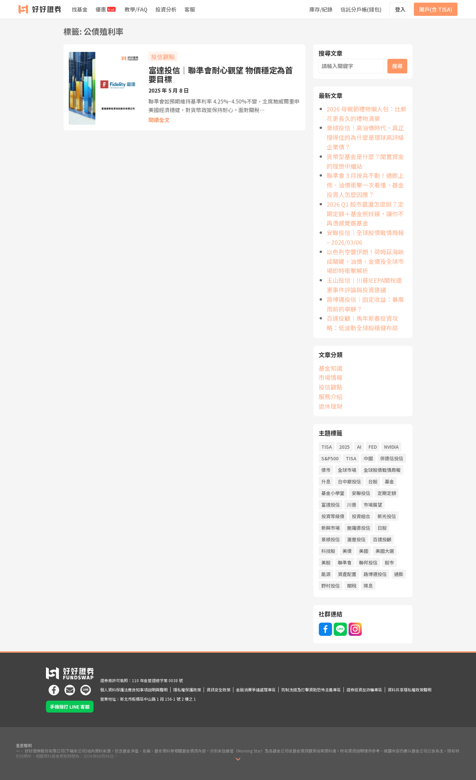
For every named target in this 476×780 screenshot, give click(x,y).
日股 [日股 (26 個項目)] (382, 527)
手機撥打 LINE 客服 (70, 706)
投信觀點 (163, 56)
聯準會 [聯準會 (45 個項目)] (345, 562)
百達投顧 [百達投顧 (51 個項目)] (382, 539)
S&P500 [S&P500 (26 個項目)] (329, 458)
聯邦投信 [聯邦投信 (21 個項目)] (368, 562)
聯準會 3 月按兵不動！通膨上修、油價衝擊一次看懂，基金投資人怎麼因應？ (365, 185)
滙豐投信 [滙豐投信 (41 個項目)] (356, 539)
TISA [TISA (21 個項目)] (351, 458)
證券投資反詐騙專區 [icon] (364, 689)
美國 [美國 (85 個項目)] (363, 551)
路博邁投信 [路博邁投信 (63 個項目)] (375, 574)
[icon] (54, 687)
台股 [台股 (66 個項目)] (372, 481)
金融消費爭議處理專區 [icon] (256, 689)
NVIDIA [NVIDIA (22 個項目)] (391, 446)
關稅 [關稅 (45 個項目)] (351, 585)
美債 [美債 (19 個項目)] (347, 551)
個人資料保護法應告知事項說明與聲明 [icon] (134, 689)
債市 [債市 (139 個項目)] (326, 470)
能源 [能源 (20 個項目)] (326, 574)
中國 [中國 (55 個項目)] (368, 458)
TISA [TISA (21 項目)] (326, 446)
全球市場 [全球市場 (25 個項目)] (347, 470)
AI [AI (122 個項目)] (359, 446)
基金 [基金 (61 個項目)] (389, 481)
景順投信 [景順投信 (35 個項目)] (330, 539)
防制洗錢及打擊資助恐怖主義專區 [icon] (311, 689)
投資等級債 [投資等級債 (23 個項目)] (332, 516)
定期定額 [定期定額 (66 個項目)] (386, 493)
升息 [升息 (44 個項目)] (326, 481)
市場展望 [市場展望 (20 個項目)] (373, 504)
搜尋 (397, 66)
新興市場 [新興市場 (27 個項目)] (330, 527)
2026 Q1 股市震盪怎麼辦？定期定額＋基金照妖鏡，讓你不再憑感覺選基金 (365, 213)
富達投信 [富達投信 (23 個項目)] (330, 504)
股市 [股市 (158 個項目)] (389, 562)
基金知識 (330, 368)
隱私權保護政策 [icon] (187, 689)
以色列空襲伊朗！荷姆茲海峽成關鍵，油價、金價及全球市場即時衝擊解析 (365, 261)
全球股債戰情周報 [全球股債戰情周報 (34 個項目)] (382, 470)
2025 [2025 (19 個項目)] (344, 446)
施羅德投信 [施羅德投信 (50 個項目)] (358, 527)
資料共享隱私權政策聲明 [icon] (409, 689)
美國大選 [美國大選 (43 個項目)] (385, 551)
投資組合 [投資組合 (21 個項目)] (361, 516)
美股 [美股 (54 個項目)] (326, 562)
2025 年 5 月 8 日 (168, 90)
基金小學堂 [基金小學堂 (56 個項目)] (332, 493)
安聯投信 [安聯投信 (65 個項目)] (361, 493)
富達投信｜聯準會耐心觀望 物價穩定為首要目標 (220, 74)
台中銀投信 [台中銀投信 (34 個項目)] (349, 481)
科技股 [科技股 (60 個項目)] (328, 551)
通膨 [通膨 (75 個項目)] (398, 574)
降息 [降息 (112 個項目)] (368, 585)
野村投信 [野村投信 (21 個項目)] (330, 585)
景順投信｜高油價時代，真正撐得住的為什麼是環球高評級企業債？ (365, 137)
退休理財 (330, 406)
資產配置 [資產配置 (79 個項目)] (347, 574)
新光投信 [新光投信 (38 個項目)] (386, 516)
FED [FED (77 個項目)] (373, 446)
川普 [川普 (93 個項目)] (351, 504)
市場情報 (330, 377)
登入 (400, 9)
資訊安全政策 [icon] (218, 689)
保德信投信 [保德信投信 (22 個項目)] (391, 458)
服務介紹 (330, 396)
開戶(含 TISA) (435, 9)
